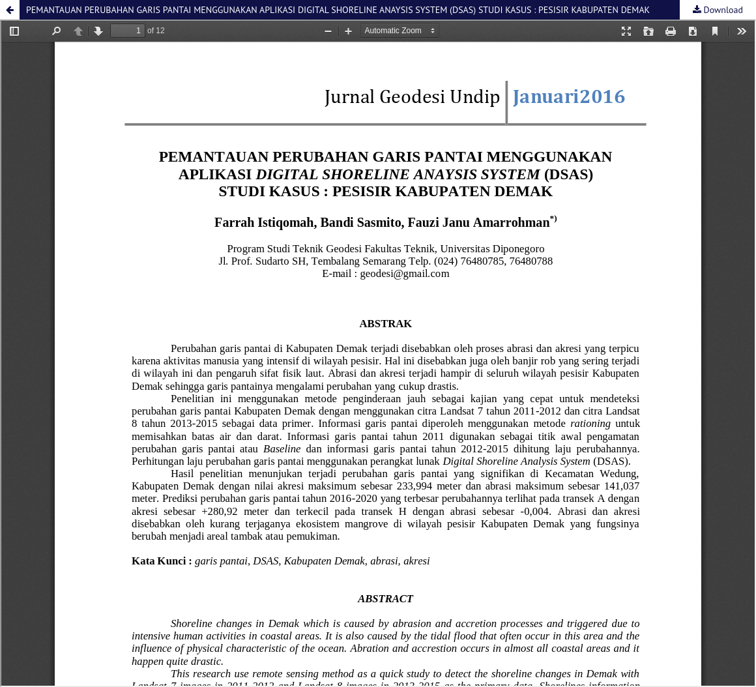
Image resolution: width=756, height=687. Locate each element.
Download (722, 10)
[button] (10, 10)
